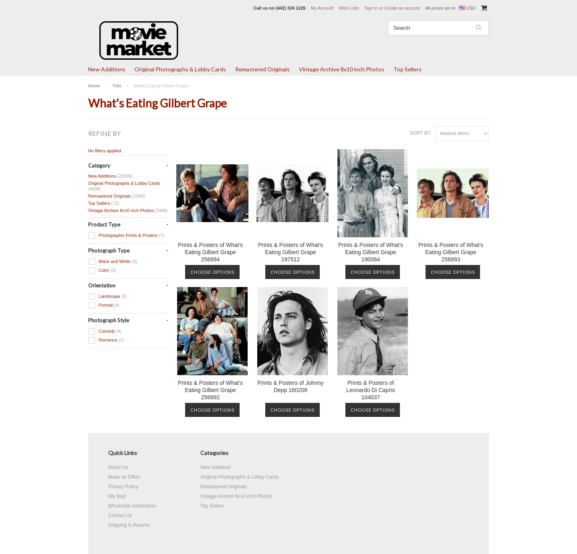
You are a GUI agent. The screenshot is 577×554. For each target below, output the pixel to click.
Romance (106, 340)
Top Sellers (407, 69)
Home (94, 85)
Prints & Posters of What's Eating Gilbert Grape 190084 (370, 252)
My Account (322, 8)
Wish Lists (349, 8)
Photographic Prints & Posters (126, 235)
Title (117, 85)
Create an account (402, 8)
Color (102, 270)
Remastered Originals (262, 69)
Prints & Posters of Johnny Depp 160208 (291, 386)
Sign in (371, 8)
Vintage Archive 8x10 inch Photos (341, 69)
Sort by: (421, 133)
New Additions (106, 69)
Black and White (112, 261)
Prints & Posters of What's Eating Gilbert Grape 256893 (450, 252)
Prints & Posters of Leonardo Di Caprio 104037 (370, 390)
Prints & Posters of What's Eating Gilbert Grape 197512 (290, 252)
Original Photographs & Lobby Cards (180, 69)
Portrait (103, 305)
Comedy (105, 331)
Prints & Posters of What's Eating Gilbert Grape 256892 (210, 390)
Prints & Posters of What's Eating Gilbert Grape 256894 (210, 252)
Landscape (107, 296)
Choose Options (212, 272)
